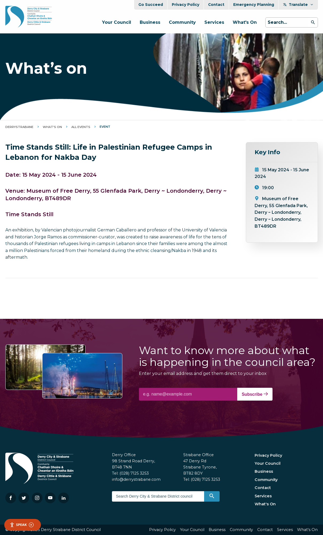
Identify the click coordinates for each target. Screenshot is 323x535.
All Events (80, 127)
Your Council (116, 22)
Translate (298, 4)
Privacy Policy (185, 4)
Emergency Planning (253, 4)
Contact (216, 4)
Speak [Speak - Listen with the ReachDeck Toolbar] (22, 524)
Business (150, 22)
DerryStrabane (19, 127)
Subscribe (255, 394)
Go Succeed (150, 4)
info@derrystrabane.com (136, 479)
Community (182, 22)
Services (214, 22)
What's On (245, 22)
